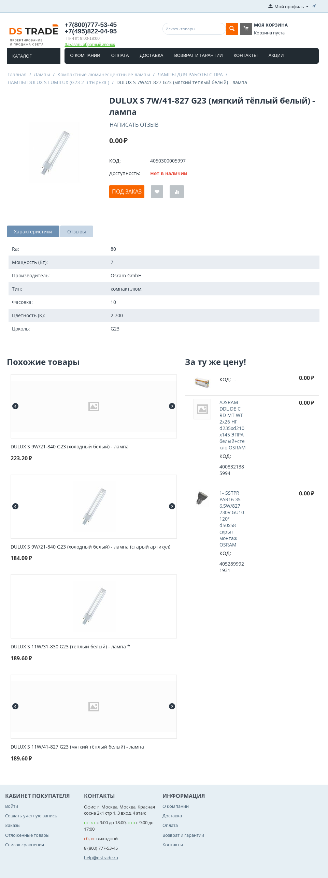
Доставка (151, 55)
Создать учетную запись (31, 816)
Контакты (246, 55)
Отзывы (76, 231)
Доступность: (124, 173)
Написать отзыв (134, 124)
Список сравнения (24, 845)
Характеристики (33, 231)
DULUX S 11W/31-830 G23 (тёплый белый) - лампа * (70, 647)
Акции (276, 55)
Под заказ (127, 191)
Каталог (22, 56)
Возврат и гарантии (198, 55)
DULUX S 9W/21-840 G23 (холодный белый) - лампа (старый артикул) (90, 547)
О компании (85, 55)
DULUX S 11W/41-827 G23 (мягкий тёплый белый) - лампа (77, 747)
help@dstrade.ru (101, 857)
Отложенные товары (27, 835)
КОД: (115, 160)
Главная (17, 74)
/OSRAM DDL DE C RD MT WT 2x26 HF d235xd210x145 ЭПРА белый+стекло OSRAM (232, 425)
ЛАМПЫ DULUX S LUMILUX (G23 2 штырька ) (58, 82)
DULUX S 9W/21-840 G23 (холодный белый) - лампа (70, 447)
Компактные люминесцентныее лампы (103, 74)
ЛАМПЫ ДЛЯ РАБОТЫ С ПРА (190, 74)
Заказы (12, 825)
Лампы (42, 74)
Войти (11, 806)
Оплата (120, 55)
